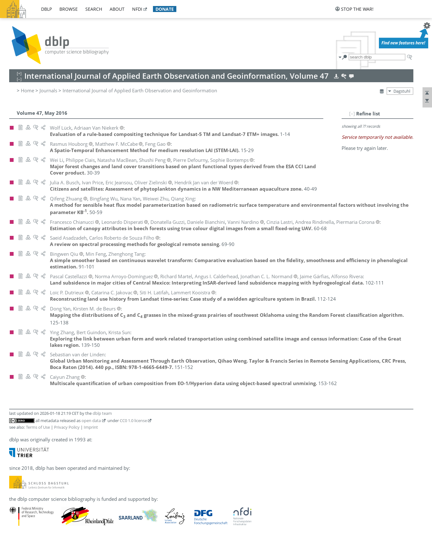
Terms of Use (38, 427)
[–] (352, 113)
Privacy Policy (67, 427)
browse (68, 9)
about (117, 9)
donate (164, 9)
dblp (46, 9)
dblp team (102, 413)
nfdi (137, 9)
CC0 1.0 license (133, 420)
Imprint (91, 427)
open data (91, 420)
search (93, 9)
